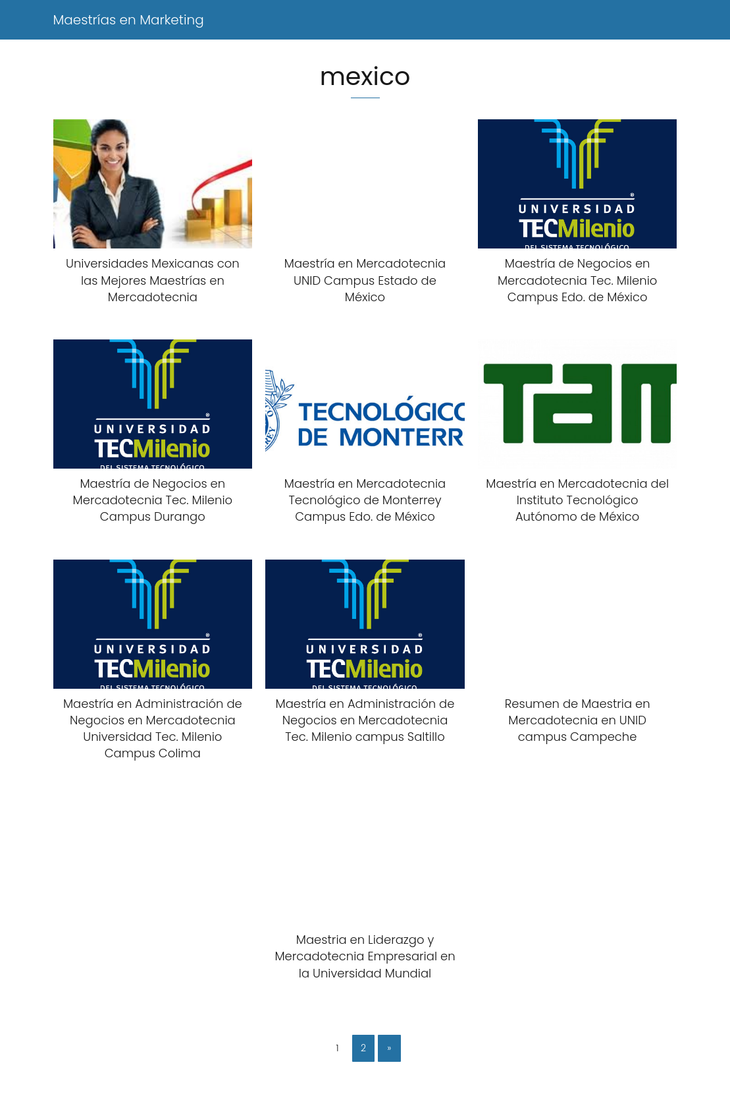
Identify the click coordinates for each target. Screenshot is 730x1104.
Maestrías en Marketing (128, 20)
